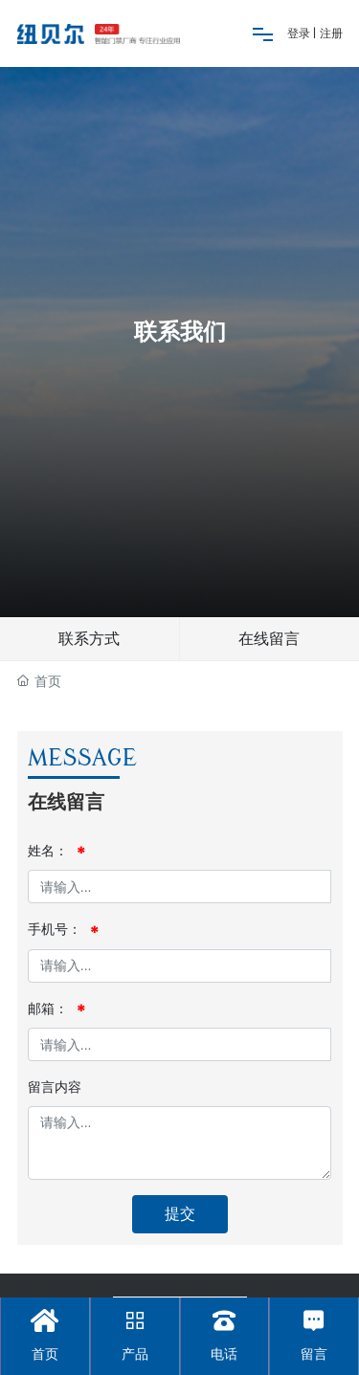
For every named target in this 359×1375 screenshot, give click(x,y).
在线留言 (269, 639)
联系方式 (89, 639)
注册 (331, 33)
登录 (300, 33)
